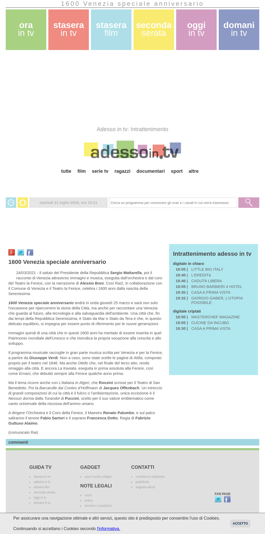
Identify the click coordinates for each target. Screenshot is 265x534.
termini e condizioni (98, 506)
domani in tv (42, 503)
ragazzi (122, 171)
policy (89, 500)
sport (177, 171)
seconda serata (44, 492)
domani (239, 29)
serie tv (100, 171)
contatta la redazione (150, 477)
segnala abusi (145, 487)
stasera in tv (42, 477)
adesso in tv (42, 482)
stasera (68, 29)
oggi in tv (40, 497)
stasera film (42, 487)
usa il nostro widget (98, 477)
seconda (153, 29)
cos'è (88, 495)
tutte (66, 171)
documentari (150, 171)
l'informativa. (108, 528)
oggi (196, 29)
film (81, 171)
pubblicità (142, 482)
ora (26, 29)
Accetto (240, 523)
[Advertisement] (132, 88)
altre (194, 171)
